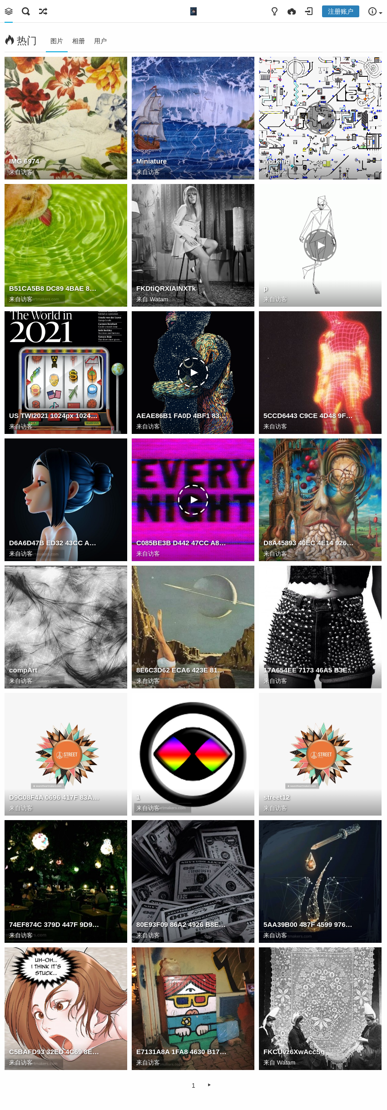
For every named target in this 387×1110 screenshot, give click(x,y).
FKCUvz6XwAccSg (294, 1051)
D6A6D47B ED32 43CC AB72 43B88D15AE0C (54, 543)
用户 (100, 41)
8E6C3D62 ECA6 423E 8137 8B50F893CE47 (181, 670)
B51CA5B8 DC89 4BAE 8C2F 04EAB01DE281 (54, 288)
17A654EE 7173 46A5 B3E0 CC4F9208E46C (308, 670)
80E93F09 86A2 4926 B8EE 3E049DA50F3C (181, 924)
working (276, 161)
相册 (78, 41)
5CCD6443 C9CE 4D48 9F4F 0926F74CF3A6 (308, 415)
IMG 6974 (24, 161)
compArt (23, 670)
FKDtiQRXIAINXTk (166, 288)
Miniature (151, 161)
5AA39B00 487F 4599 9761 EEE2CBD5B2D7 (308, 924)
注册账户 (340, 11)
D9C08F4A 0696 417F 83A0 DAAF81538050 (54, 797)
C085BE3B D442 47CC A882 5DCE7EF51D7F (181, 543)
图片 (56, 41)
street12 (276, 797)
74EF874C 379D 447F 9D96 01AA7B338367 (54, 924)
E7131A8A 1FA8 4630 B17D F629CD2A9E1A (181, 1051)
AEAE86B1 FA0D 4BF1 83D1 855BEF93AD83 (181, 415)
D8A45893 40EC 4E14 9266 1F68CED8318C (308, 543)
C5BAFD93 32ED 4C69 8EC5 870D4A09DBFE (54, 1051)
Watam (159, 299)
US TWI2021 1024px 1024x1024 (54, 415)
